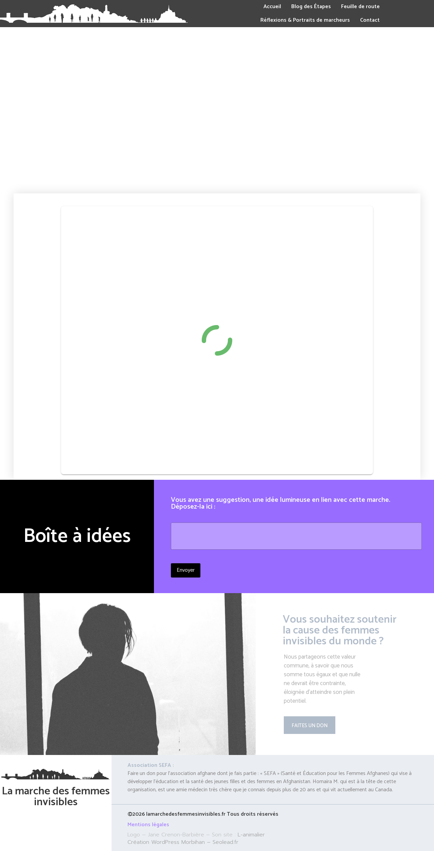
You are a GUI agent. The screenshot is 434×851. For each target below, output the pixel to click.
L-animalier (251, 835)
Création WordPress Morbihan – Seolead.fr (182, 842)
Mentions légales (148, 824)
